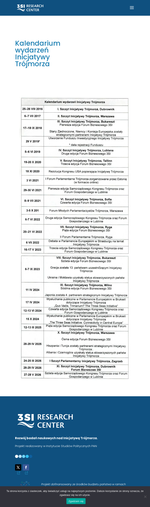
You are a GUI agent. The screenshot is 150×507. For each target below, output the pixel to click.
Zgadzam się (75, 501)
